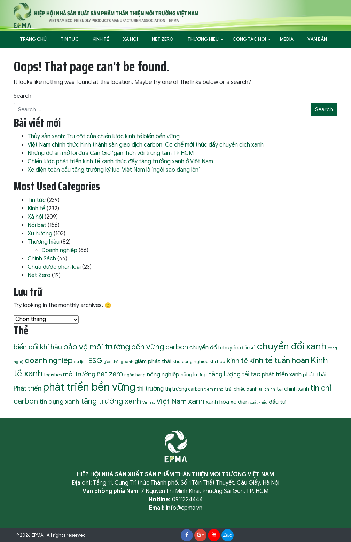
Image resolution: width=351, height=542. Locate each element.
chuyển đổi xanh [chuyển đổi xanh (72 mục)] (292, 346)
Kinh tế (101, 39)
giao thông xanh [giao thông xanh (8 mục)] (118, 361)
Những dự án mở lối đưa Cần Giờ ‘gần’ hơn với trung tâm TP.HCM (111, 153)
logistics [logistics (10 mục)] (53, 375)
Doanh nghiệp (59, 250)
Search (22, 96)
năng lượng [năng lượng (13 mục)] (194, 374)
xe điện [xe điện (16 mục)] (240, 402)
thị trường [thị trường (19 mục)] (150, 388)
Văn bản (317, 39)
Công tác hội (249, 39)
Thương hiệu (203, 39)
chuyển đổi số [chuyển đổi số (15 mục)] (238, 347)
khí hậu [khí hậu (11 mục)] (217, 361)
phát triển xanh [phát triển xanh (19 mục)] (282, 374)
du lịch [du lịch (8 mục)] (80, 361)
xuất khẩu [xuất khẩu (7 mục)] (258, 402)
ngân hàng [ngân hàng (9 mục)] (135, 375)
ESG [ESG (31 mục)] (95, 360)
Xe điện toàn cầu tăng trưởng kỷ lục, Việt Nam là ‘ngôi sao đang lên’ (114, 169)
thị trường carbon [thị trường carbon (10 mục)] (184, 389)
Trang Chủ (33, 39)
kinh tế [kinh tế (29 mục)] (237, 360)
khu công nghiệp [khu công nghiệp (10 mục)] (190, 361)
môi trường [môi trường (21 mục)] (79, 374)
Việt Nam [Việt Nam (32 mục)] (171, 401)
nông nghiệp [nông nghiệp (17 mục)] (163, 374)
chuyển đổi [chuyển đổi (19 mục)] (204, 347)
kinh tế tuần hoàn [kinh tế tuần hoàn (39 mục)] (279, 360)
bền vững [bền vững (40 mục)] (147, 347)
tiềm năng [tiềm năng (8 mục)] (214, 389)
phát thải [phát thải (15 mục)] (314, 374)
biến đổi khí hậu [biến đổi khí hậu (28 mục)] (38, 347)
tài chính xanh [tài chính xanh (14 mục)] (292, 388)
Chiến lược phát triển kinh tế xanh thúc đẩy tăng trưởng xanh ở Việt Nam (120, 161)
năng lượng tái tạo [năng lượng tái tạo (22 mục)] (234, 374)
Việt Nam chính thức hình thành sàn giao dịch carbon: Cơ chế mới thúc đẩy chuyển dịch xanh (146, 144)
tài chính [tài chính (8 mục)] (267, 389)
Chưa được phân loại (54, 267)
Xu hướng (40, 233)
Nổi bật (37, 225)
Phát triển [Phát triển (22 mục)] (27, 388)
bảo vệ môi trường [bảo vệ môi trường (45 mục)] (96, 347)
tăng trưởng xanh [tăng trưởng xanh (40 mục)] (111, 401)
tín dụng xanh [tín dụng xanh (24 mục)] (59, 402)
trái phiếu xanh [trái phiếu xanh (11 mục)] (241, 389)
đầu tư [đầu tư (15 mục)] (277, 402)
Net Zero (162, 39)
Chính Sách (42, 258)
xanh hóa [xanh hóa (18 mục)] (217, 402)
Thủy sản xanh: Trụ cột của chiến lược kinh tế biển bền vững (104, 136)
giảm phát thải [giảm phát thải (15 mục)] (153, 361)
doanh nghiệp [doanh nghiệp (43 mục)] (49, 360)
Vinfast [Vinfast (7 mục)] (148, 402)
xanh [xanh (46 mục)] (196, 401)
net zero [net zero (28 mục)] (110, 374)
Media (287, 39)
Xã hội (130, 39)
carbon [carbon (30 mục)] (176, 347)
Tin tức (70, 39)
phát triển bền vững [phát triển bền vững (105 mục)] (89, 387)
